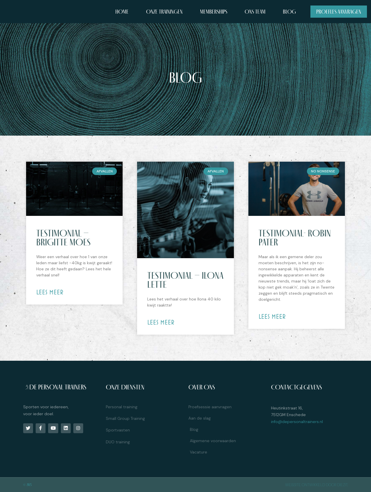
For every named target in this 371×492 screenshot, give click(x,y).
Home (122, 11)
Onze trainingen (164, 11)
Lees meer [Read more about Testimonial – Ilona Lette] (160, 322)
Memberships (213, 11)
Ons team (255, 11)
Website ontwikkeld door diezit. (316, 484)
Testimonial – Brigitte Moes (63, 237)
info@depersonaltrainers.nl (297, 421)
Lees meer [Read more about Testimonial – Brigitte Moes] (49, 292)
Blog (289, 11)
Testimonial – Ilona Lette (185, 280)
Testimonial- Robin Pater (295, 237)
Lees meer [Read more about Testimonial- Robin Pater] (272, 316)
